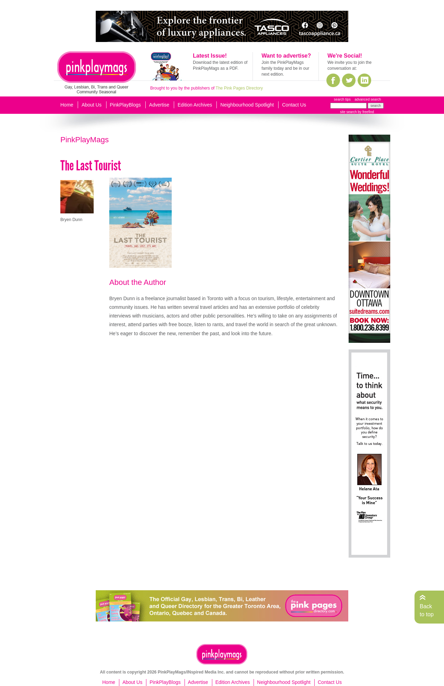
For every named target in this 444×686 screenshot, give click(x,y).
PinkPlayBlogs (125, 105)
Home (66, 105)
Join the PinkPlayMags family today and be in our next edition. (285, 68)
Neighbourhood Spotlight (247, 105)
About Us (92, 105)
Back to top (427, 610)
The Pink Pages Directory (239, 88)
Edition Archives (195, 105)
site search (348, 112)
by (365, 112)
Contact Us (294, 105)
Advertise (159, 105)
